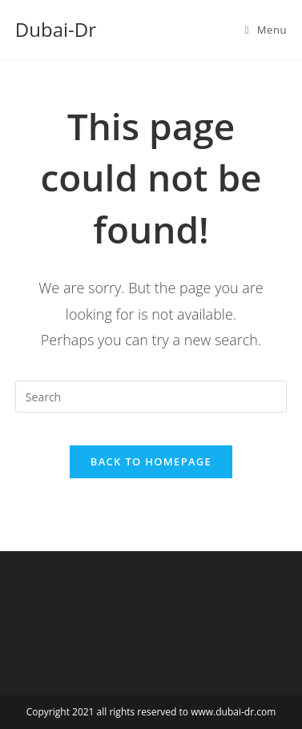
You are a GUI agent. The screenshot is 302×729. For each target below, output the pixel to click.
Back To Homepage (151, 461)
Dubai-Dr (55, 29)
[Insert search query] (151, 397)
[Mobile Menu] (265, 29)
